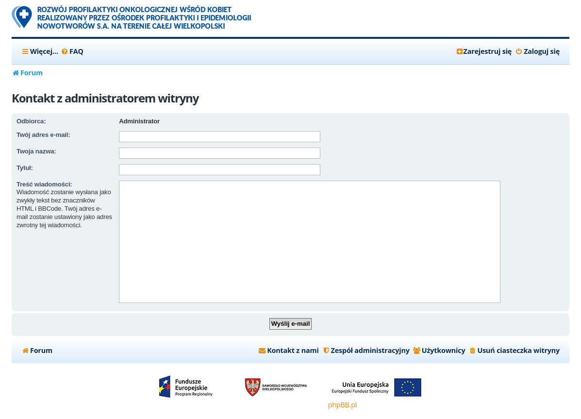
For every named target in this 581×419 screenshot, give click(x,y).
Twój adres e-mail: (43, 134)
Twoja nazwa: (36, 151)
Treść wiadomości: (44, 184)
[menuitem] (72, 51)
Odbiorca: (31, 121)
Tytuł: (25, 167)
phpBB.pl (342, 404)
